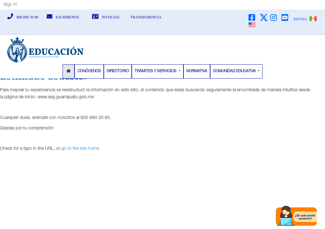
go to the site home (80, 149)
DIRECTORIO (118, 71)
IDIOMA (300, 19)
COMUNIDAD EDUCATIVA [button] (235, 71)
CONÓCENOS (89, 71)
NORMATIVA (196, 71)
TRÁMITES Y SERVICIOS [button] (156, 71)
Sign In (10, 5)
